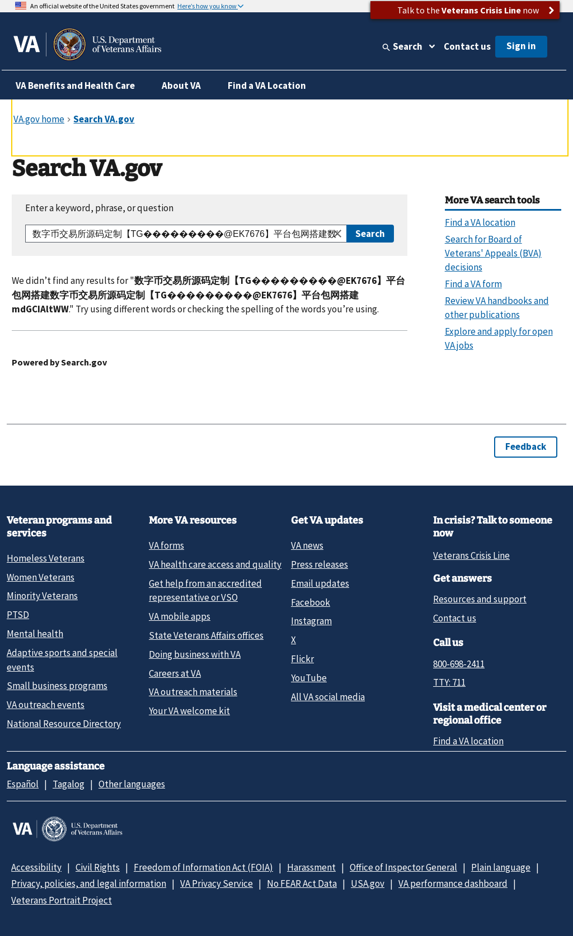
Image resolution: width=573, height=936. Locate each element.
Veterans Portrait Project (61, 900)
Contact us (467, 46)
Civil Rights (98, 867)
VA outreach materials (193, 692)
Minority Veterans (42, 596)
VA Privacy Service (216, 883)
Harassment (311, 867)
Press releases (319, 564)
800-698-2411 (459, 664)
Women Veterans (40, 577)
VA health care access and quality (215, 564)
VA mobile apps (179, 616)
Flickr (302, 659)
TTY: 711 (449, 682)
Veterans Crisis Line (471, 555)
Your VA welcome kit (189, 711)
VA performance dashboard (453, 883)
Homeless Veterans (45, 558)
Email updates (320, 583)
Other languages (131, 784)
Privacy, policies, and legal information (88, 883)
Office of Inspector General (403, 867)
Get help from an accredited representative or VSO (205, 590)
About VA (181, 85)
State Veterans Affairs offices (206, 635)
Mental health (35, 634)
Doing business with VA (195, 654)
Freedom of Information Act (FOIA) (203, 867)
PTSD (18, 615)
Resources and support (480, 599)
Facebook (310, 602)
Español (23, 784)
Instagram (311, 621)
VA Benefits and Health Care (75, 85)
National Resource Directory (64, 724)
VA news (307, 545)
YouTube (309, 678)
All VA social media (328, 697)
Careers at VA (175, 673)
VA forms (166, 545)
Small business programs (57, 686)
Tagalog (68, 784)
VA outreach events (45, 705)
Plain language (500, 867)
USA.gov (367, 883)
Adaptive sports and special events (62, 660)
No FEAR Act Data (302, 883)
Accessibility (36, 867)
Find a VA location (468, 741)
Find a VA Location (267, 85)
